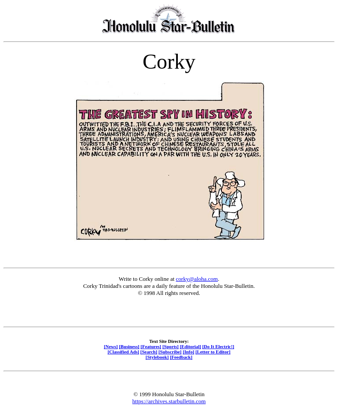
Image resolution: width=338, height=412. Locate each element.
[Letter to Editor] (213, 351)
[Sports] (170, 346)
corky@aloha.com (197, 279)
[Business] (129, 346)
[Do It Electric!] (218, 346)
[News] (111, 346)
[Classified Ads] (123, 351)
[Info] (188, 351)
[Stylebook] (157, 357)
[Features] (150, 346)
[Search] (149, 351)
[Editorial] (190, 346)
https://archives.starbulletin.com (169, 401)
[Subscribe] (169, 351)
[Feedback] (181, 357)
